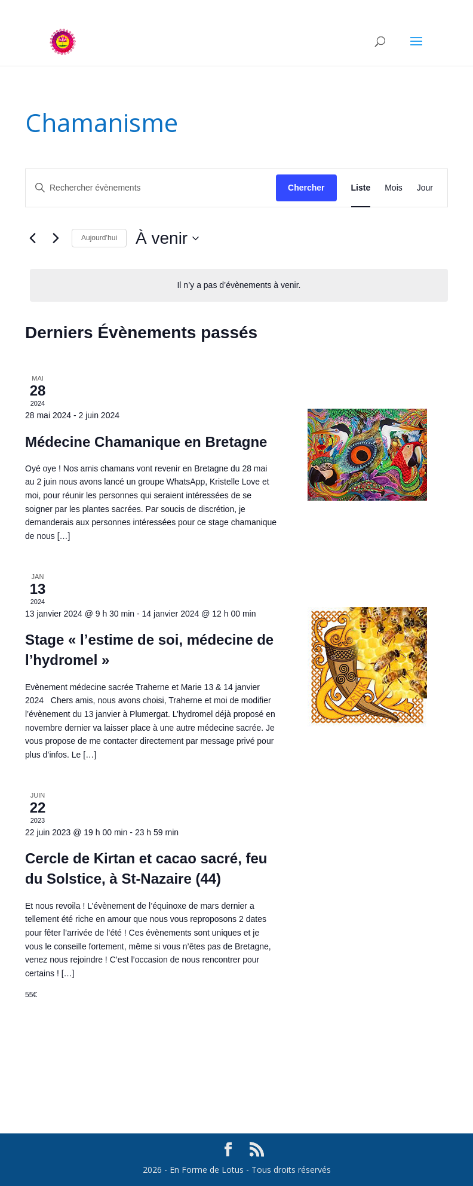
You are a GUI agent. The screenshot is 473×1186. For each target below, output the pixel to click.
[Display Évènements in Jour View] (425, 188)
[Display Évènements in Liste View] (361, 188)
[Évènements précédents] (32, 238)
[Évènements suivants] (55, 238)
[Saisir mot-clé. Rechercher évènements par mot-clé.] (151, 188)
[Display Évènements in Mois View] (394, 188)
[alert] (239, 285)
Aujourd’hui (99, 238)
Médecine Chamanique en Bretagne (146, 442)
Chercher (306, 187)
